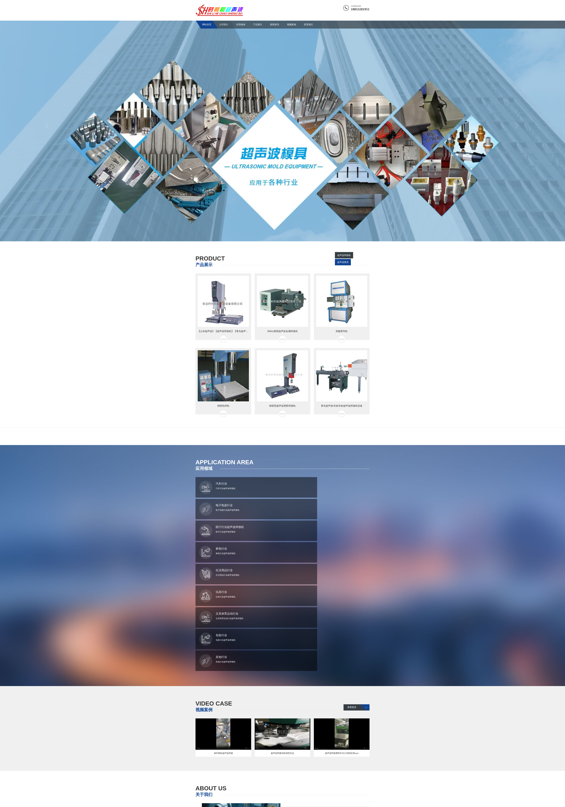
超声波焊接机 (341, 262)
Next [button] (517, 127)
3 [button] (286, 237)
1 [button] (278, 237)
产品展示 (257, 24)
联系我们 (308, 24)
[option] (282, 127)
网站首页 (206, 24)
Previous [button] (47, 127)
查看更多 (357, 580)
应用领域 (240, 24)
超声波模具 (361, 262)
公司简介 (223, 24)
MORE (323, 734)
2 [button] (282, 237)
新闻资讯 (274, 24)
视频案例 (291, 24)
